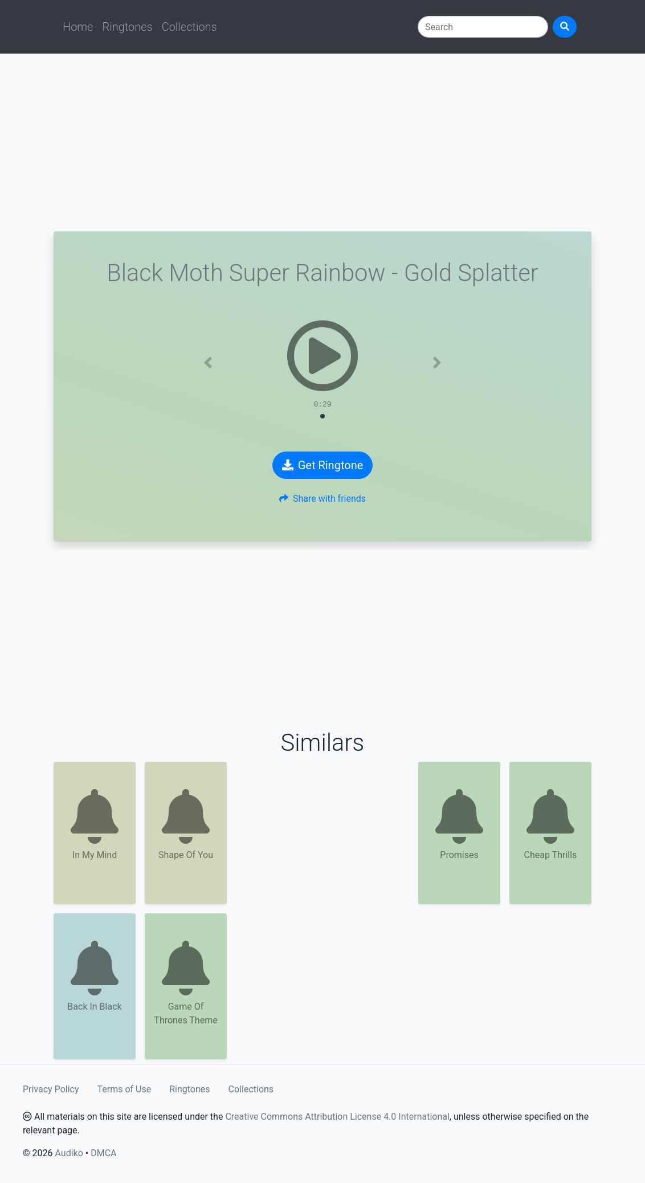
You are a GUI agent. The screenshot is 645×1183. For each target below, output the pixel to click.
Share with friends (322, 498)
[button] (208, 362)
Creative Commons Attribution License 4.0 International (337, 1116)
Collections (189, 27)
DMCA (103, 1153)
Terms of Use (124, 1089)
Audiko (69, 1153)
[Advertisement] (322, 142)
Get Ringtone (323, 465)
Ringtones (127, 27)
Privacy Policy (51, 1089)
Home (78, 27)
